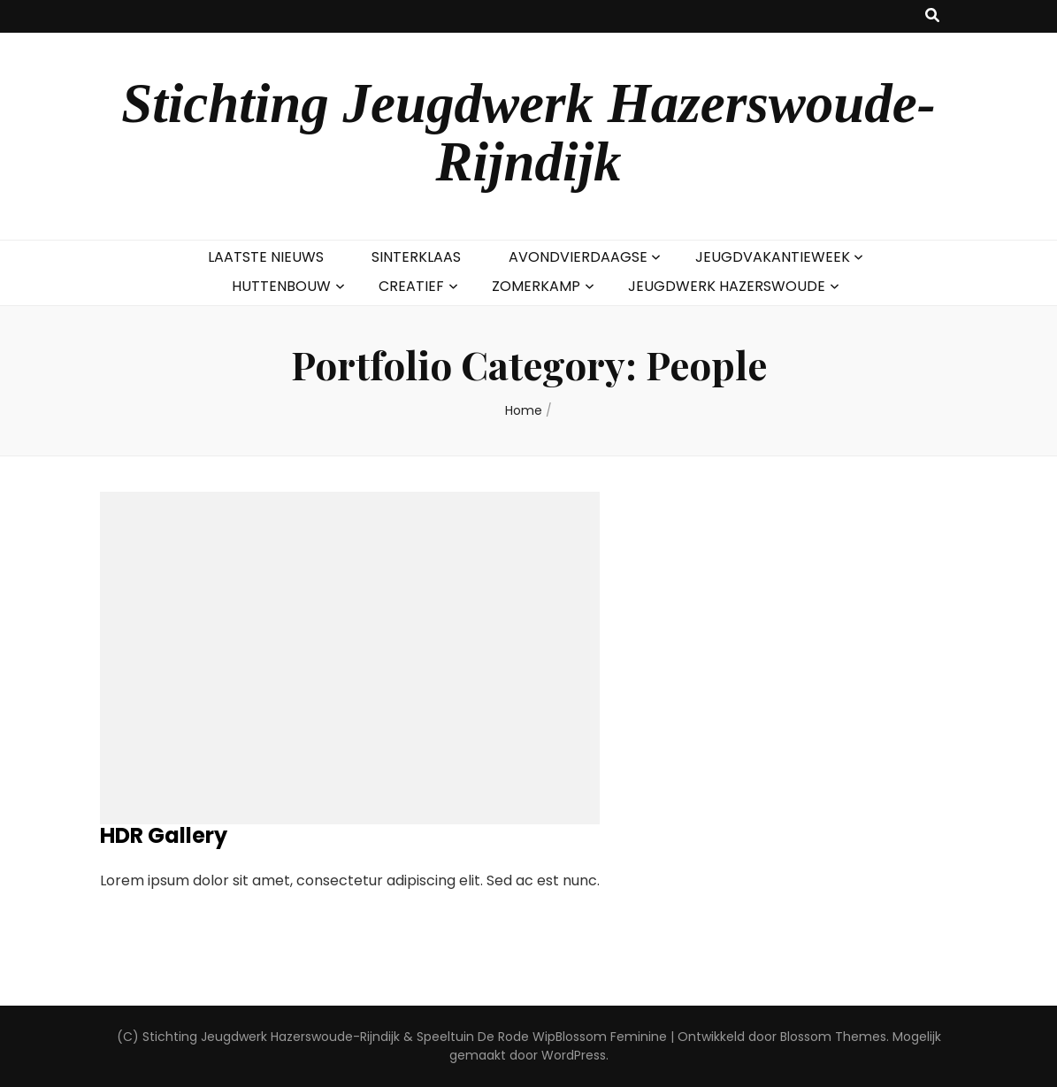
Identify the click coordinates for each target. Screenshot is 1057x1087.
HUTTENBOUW (281, 286)
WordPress (573, 1055)
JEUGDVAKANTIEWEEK (772, 257)
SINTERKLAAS (416, 257)
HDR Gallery (163, 835)
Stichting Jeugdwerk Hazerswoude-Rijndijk (528, 133)
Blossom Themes (833, 1036)
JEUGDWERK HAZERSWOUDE (726, 286)
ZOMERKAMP (536, 286)
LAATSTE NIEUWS (266, 257)
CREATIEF (411, 286)
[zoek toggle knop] (932, 16)
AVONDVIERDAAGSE (578, 257)
